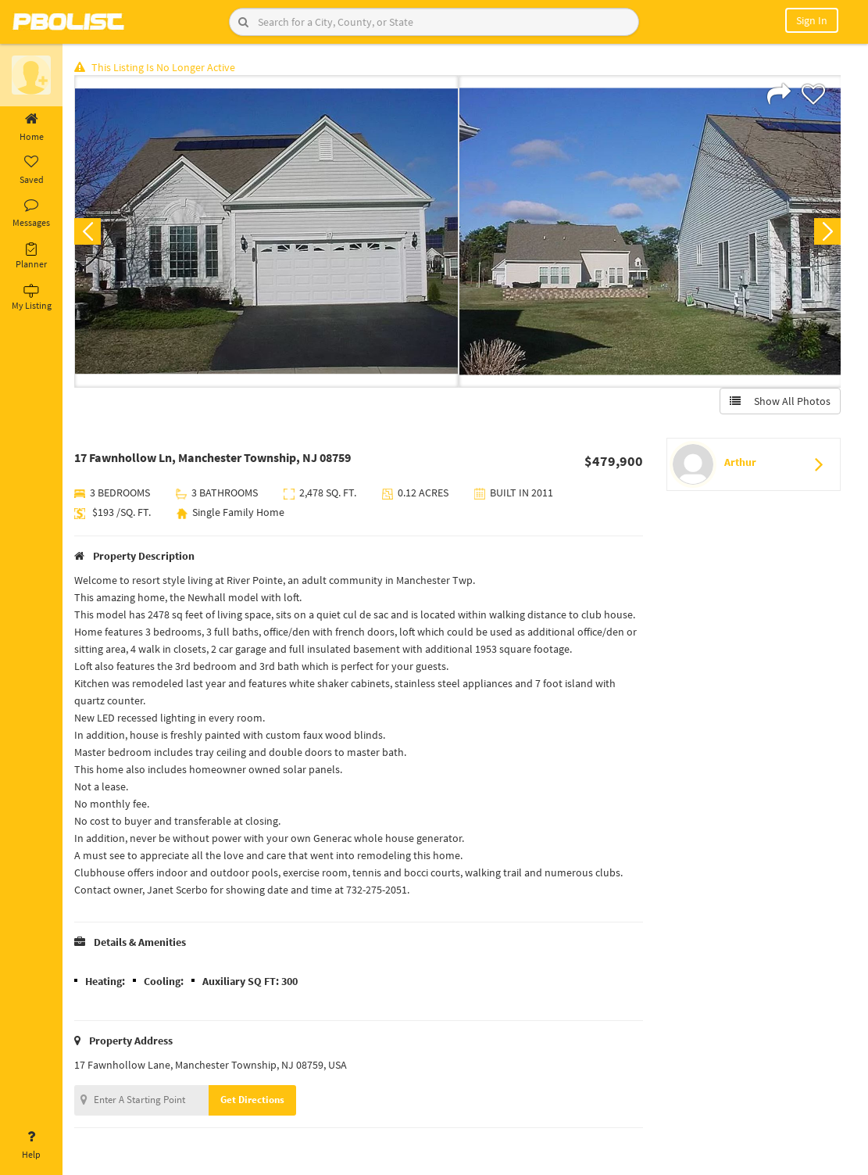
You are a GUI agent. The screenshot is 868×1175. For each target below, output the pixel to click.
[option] (266, 231)
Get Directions (252, 1099)
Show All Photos (780, 401)
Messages (31, 213)
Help (31, 1145)
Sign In (811, 20)
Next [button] (827, 231)
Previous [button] (87, 231)
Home (31, 127)
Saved (31, 170)
